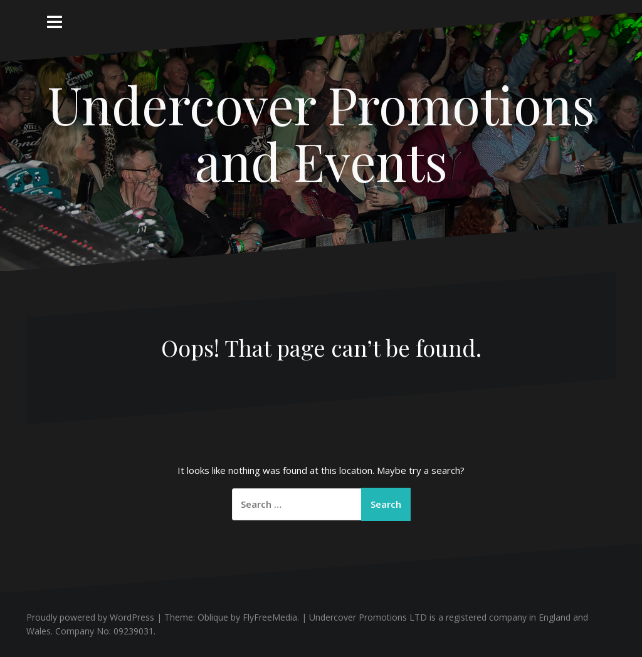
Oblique (212, 617)
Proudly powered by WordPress (90, 617)
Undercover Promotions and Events (321, 132)
